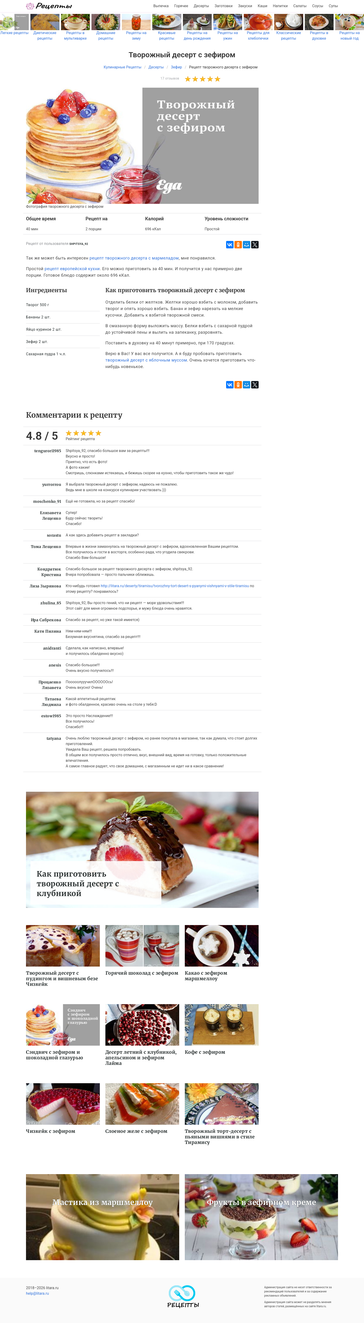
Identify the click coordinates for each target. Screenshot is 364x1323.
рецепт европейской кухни (72, 268)
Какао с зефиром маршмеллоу (206, 975)
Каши (262, 6)
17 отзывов (169, 78)
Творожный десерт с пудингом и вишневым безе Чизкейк (62, 978)
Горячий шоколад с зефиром (142, 973)
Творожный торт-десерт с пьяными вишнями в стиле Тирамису (220, 1136)
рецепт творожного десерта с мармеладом (134, 258)
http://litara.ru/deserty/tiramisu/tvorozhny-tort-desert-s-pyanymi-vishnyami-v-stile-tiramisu (175, 586)
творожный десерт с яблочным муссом (146, 360)
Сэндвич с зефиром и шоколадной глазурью (54, 1054)
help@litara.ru (37, 1293)
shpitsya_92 (78, 244)
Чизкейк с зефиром (50, 1131)
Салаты (300, 6)
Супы (333, 6)
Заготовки (223, 6)
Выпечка (161, 6)
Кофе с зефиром (205, 1052)
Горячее (181, 6)
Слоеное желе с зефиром (136, 1131)
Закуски (245, 6)
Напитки (280, 6)
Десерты (201, 6)
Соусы (317, 6)
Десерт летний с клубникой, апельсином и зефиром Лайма (141, 1057)
